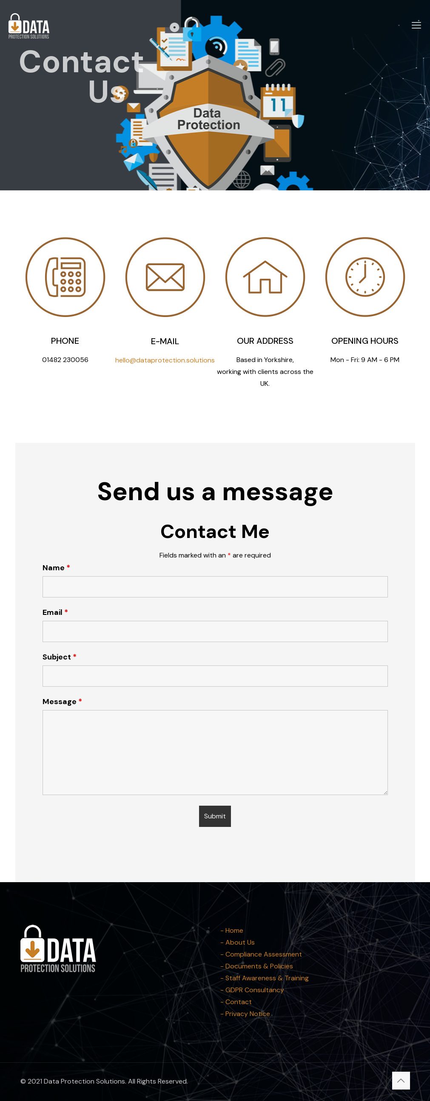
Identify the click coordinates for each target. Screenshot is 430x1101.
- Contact (236, 1001)
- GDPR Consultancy (252, 989)
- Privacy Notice (245, 1013)
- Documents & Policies (256, 966)
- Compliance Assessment (261, 954)
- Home (231, 930)
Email (55, 612)
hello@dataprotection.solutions (165, 360)
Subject (60, 657)
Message (62, 701)
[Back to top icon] (401, 1081)
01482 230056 (65, 359)
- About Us (237, 942)
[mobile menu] (416, 25)
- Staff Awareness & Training (264, 978)
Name (56, 567)
